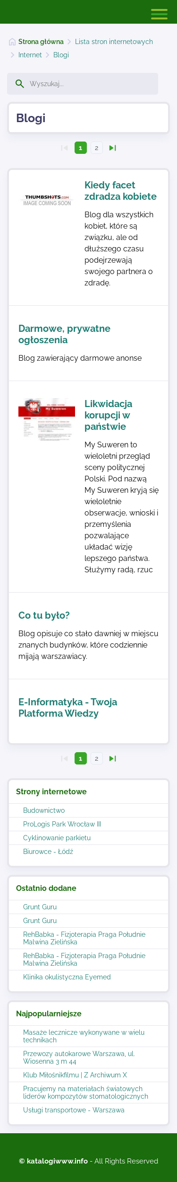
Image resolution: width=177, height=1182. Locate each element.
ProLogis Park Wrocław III (62, 824)
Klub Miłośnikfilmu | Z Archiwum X (75, 1075)
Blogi (61, 55)
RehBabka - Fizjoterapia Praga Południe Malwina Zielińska (84, 938)
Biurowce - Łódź (48, 851)
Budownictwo (44, 810)
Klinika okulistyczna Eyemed (67, 977)
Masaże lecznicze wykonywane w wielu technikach (83, 1036)
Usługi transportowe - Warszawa (74, 1110)
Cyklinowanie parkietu (57, 838)
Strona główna (41, 41)
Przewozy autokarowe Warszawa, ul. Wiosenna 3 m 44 (79, 1057)
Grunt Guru (40, 907)
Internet (30, 55)
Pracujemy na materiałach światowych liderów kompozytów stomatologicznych (85, 1092)
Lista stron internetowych (114, 41)
